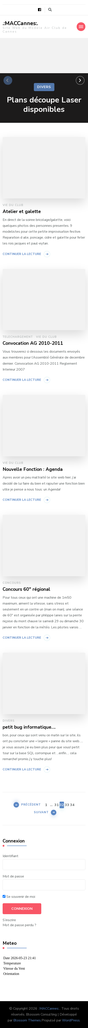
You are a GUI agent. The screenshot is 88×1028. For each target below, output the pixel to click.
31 (56, 804)
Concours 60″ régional (26, 589)
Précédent (31, 805)
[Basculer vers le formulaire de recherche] (50, 10)
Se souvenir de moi (19, 896)
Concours (12, 583)
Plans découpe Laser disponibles (44, 105)
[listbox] (44, 80)
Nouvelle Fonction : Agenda (33, 469)
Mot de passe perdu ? (19, 925)
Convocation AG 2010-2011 (33, 343)
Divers (44, 87)
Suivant (41, 812)
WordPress (71, 1020)
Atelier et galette (22, 212)
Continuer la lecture (22, 254)
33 (67, 804)
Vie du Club (13, 205)
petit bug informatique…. (29, 727)
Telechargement (18, 337)
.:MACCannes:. (20, 23)
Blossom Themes (27, 1020)
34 (72, 804)
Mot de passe (13, 876)
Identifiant (10, 856)
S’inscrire (9, 920)
